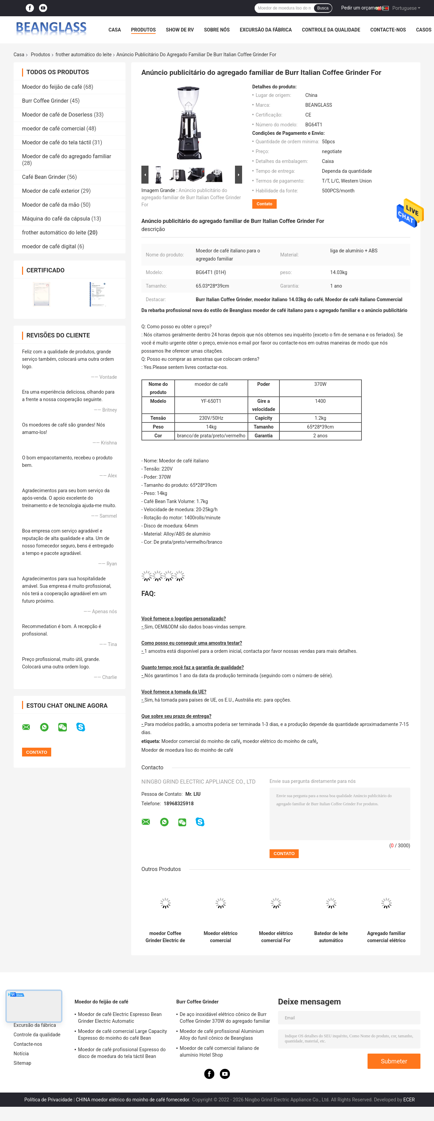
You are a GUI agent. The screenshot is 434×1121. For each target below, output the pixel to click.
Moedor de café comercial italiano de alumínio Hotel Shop (219, 1051)
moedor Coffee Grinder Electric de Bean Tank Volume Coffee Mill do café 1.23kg (165, 937)
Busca (323, 8)
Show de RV (180, 30)
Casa (114, 30)
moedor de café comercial (53, 128)
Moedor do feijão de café (52, 87)
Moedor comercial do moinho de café (200, 741)
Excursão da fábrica (266, 30)
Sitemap (22, 1063)
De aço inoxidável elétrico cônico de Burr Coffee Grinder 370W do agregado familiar (225, 1018)
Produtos (143, 30)
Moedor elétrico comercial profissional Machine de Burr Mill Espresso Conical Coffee (220, 937)
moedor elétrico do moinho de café (279, 741)
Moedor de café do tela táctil (56, 142)
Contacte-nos (388, 30)
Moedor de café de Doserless (57, 114)
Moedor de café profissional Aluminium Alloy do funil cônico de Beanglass (222, 1035)
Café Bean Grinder (44, 177)
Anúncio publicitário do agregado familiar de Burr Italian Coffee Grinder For (191, 197)
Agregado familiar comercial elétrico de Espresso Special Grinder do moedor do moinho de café (386, 937)
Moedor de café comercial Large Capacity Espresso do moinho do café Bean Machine (122, 1036)
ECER (409, 1099)
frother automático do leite (84, 54)
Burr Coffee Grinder (45, 101)
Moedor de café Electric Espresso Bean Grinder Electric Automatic (120, 1018)
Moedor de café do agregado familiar (66, 156)
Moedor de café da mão (50, 205)
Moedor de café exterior (51, 191)
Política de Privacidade (48, 1099)
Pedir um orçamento (362, 8)
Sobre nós (217, 30)
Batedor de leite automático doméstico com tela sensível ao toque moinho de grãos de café (331, 937)
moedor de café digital (49, 246)
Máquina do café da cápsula (56, 218)
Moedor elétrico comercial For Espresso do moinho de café (276, 937)
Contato (264, 203)
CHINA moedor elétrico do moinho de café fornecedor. (134, 1099)
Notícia (21, 1053)
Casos (423, 30)
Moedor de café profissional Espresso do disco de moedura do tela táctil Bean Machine (122, 1054)
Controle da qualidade (331, 30)
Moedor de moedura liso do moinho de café (187, 750)
